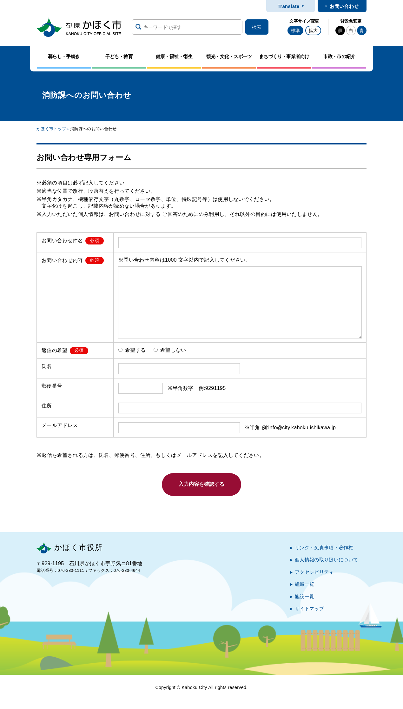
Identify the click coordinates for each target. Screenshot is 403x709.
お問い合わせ (344, 6)
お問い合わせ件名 (62, 240)
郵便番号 (52, 386)
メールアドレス (60, 425)
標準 (295, 30)
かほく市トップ (51, 128)
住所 (47, 405)
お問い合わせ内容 (62, 260)
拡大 (313, 30)
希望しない (170, 350)
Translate (289, 6)
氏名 (47, 366)
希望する (132, 350)
